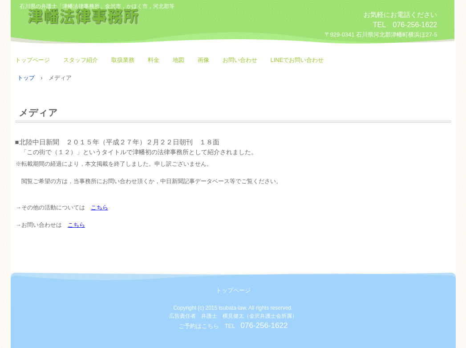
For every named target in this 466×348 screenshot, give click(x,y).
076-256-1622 (264, 325)
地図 (178, 60)
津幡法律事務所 (117, 23)
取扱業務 (122, 60)
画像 (203, 60)
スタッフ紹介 (80, 60)
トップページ (32, 60)
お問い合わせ (240, 60)
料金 (153, 60)
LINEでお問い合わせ (297, 60)
